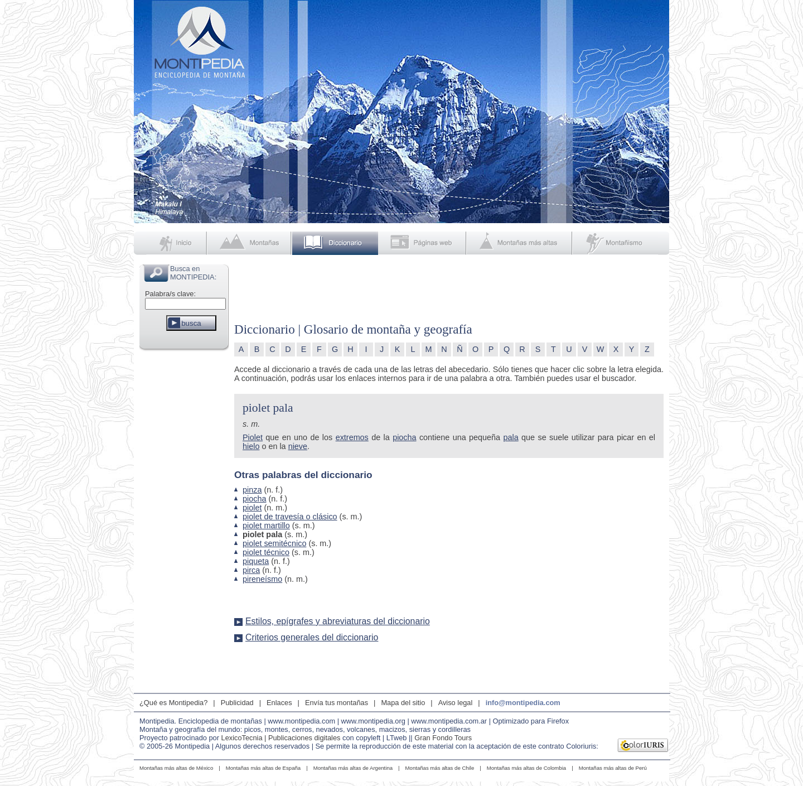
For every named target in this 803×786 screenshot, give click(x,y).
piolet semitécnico (274, 543)
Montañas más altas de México (176, 768)
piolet (252, 507)
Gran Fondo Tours (443, 738)
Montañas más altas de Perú (613, 768)
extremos (352, 437)
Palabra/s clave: (170, 294)
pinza (252, 489)
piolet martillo (266, 525)
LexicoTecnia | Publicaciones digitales (281, 738)
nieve (297, 446)
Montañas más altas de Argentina (353, 768)
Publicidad (237, 702)
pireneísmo (262, 579)
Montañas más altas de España (263, 768)
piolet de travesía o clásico (290, 516)
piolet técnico (266, 552)
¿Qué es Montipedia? (173, 702)
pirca (251, 570)
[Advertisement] (184, 521)
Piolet (253, 437)
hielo (251, 446)
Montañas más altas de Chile (440, 768)
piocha (404, 437)
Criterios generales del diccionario (311, 637)
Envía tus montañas (336, 702)
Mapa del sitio (403, 702)
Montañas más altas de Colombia (526, 768)
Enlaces (279, 702)
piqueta (256, 561)
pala (510, 437)
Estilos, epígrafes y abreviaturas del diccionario (337, 621)
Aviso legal (455, 702)
